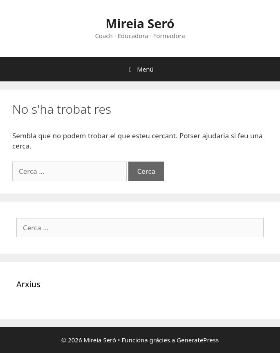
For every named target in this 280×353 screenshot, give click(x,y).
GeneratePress (198, 340)
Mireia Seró (140, 23)
